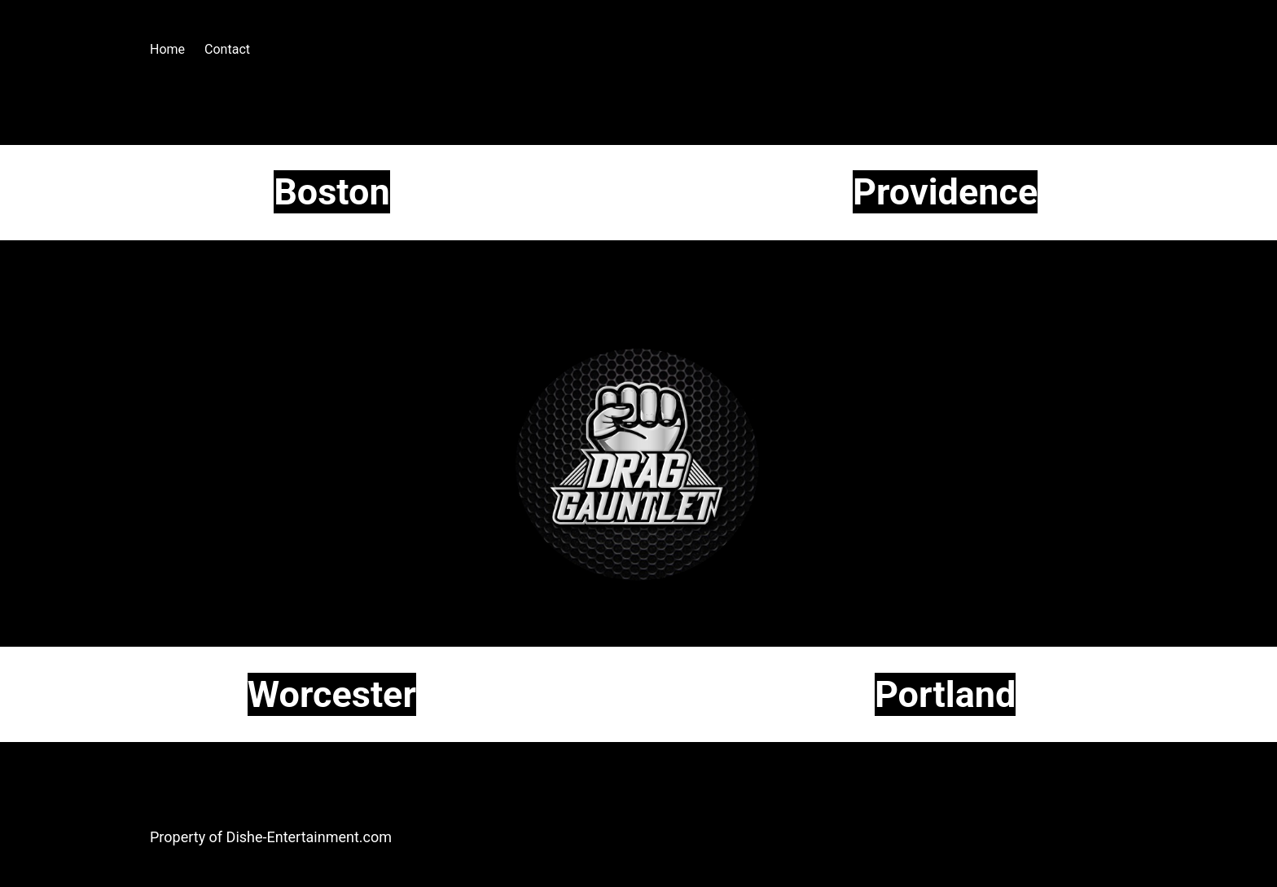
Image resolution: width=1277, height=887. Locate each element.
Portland (945, 694)
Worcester (332, 694)
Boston (332, 191)
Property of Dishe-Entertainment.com (271, 836)
